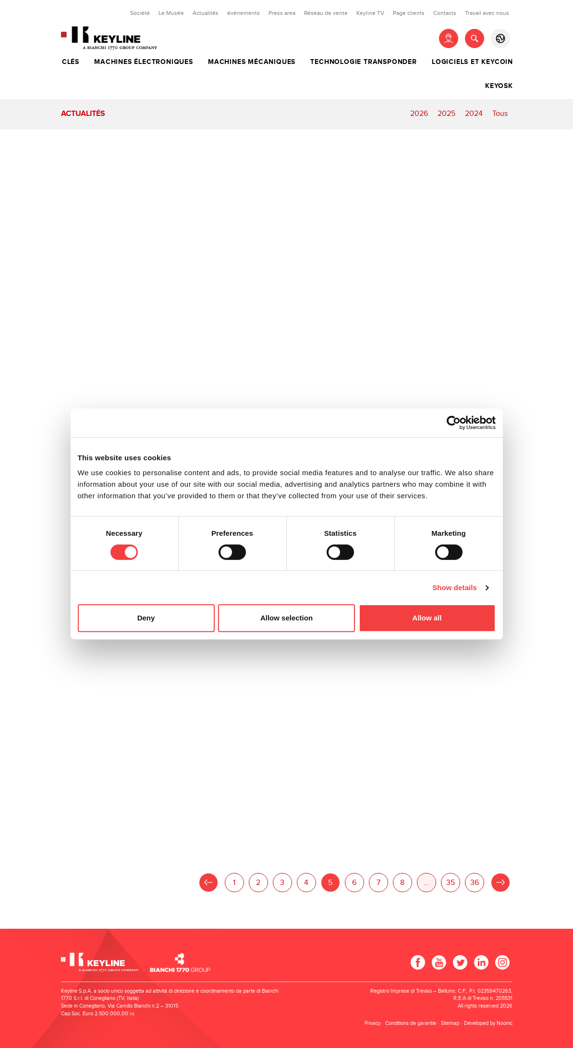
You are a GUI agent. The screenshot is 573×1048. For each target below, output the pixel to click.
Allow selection (286, 618)
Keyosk (499, 86)
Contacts (444, 13)
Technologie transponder (363, 62)
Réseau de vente (326, 13)
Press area (281, 13)
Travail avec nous (487, 13)
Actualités (206, 13)
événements (243, 13)
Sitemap (450, 1023)
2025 (446, 113)
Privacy (372, 1023)
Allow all (427, 618)
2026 (419, 113)
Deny (146, 618)
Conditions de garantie (410, 1023)
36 (474, 882)
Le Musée (171, 13)
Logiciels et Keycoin (472, 62)
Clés (70, 62)
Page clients (409, 13)
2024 (474, 113)
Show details (454, 587)
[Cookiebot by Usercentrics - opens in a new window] (454, 423)
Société (140, 13)
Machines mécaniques (251, 62)
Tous (500, 113)
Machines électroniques (143, 62)
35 (450, 882)
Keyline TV (370, 13)
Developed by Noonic (488, 1023)
